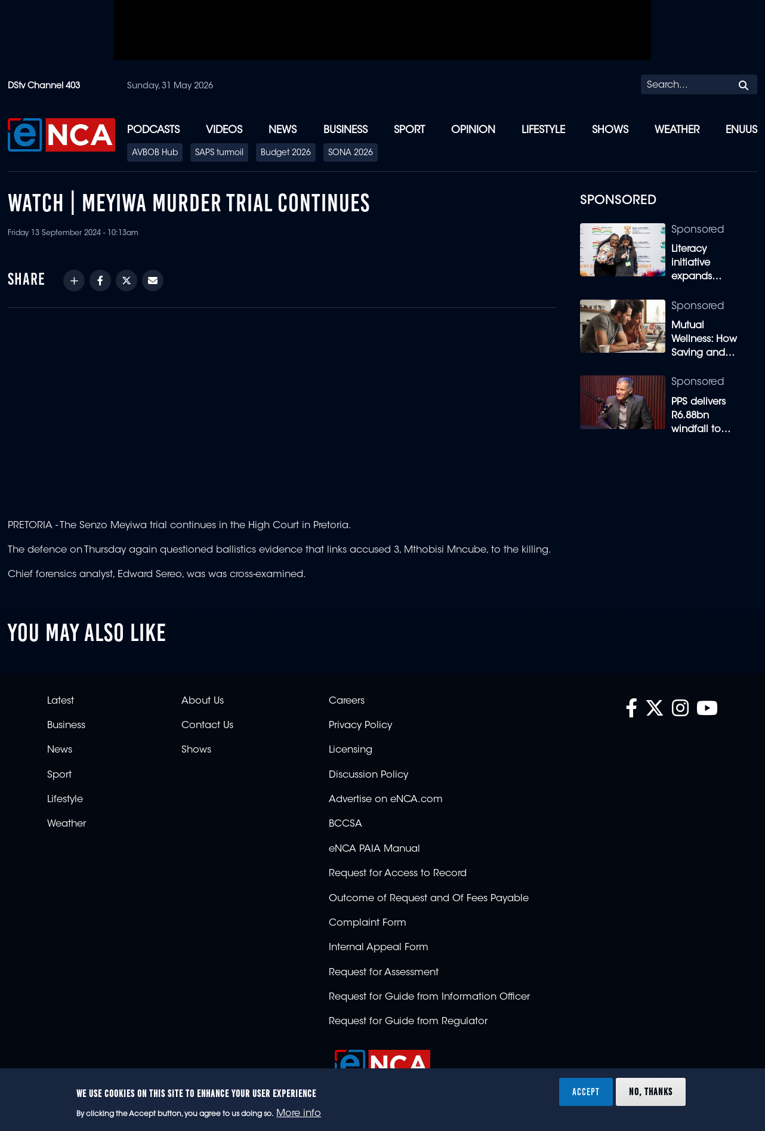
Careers (347, 701)
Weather (677, 130)
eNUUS (741, 130)
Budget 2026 (286, 153)
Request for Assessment (384, 973)
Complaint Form (367, 923)
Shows (610, 130)
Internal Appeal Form (378, 948)
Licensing (350, 750)
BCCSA (345, 824)
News (283, 130)
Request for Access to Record (398, 874)
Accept (586, 1092)
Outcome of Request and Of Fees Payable (429, 899)
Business (345, 130)
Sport (409, 130)
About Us (202, 701)
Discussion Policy (368, 775)
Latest (60, 701)
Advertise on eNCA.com (386, 800)
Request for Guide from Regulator (408, 1022)
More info (298, 1113)
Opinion (473, 130)
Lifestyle (543, 130)
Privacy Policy (360, 726)
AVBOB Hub (155, 153)
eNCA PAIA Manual (374, 849)
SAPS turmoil (219, 153)
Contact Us (207, 726)
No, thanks (651, 1092)
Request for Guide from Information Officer (429, 997)
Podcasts (153, 130)
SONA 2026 (350, 153)
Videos (224, 130)
